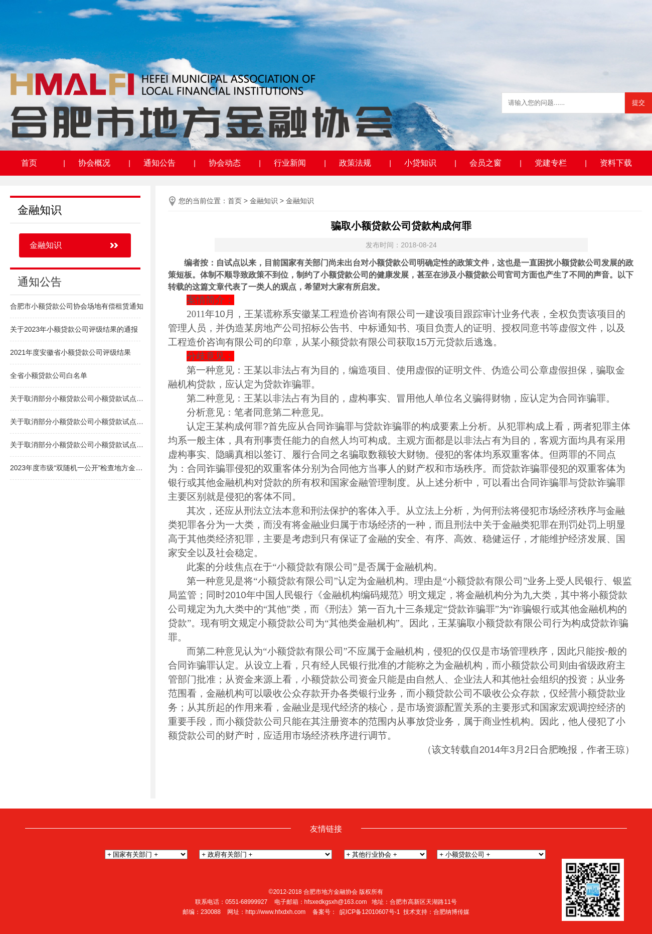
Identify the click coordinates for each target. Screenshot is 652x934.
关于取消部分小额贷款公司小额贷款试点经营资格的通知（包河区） (77, 422)
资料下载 (616, 163)
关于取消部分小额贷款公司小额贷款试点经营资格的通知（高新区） (77, 398)
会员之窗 (485, 163)
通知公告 (159, 163)
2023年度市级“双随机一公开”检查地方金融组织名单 (77, 468)
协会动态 (225, 163)
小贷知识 (420, 163)
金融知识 (46, 245)
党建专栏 (551, 163)
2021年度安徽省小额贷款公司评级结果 (70, 352)
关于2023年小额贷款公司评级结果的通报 (74, 329)
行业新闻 (290, 163)
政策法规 (355, 163)
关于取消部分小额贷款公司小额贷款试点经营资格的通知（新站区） (77, 445)
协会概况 (94, 163)
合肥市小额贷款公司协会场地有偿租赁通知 (76, 306)
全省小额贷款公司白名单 (48, 375)
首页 (29, 163)
